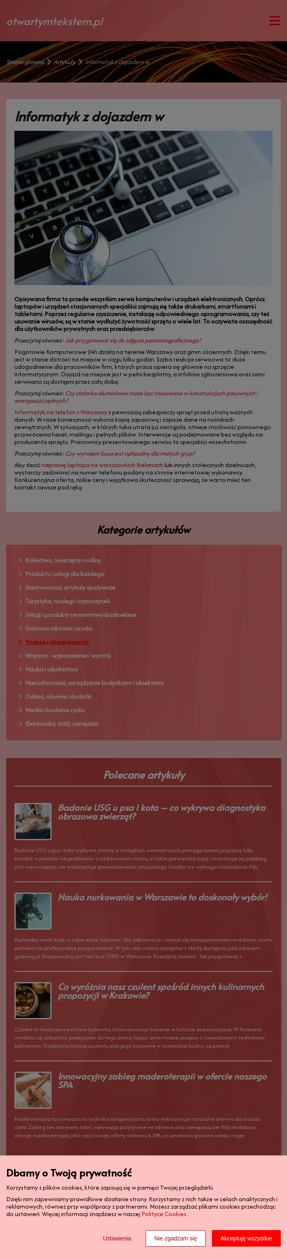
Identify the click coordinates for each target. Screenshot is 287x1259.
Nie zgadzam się (175, 1238)
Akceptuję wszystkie (246, 1238)
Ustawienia (117, 1238)
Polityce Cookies (163, 1213)
